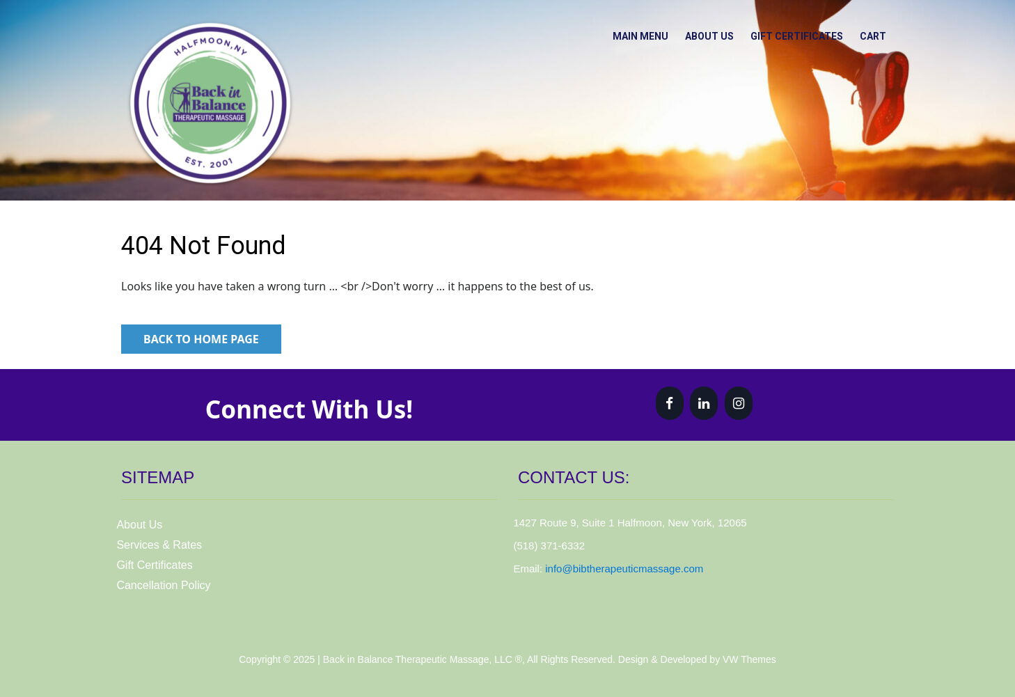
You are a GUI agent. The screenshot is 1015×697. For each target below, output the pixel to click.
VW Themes (748, 659)
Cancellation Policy (163, 585)
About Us (694, 34)
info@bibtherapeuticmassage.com (624, 568)
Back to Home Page (201, 339)
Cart (870, 34)
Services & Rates (159, 545)
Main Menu (619, 34)
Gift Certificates (787, 34)
